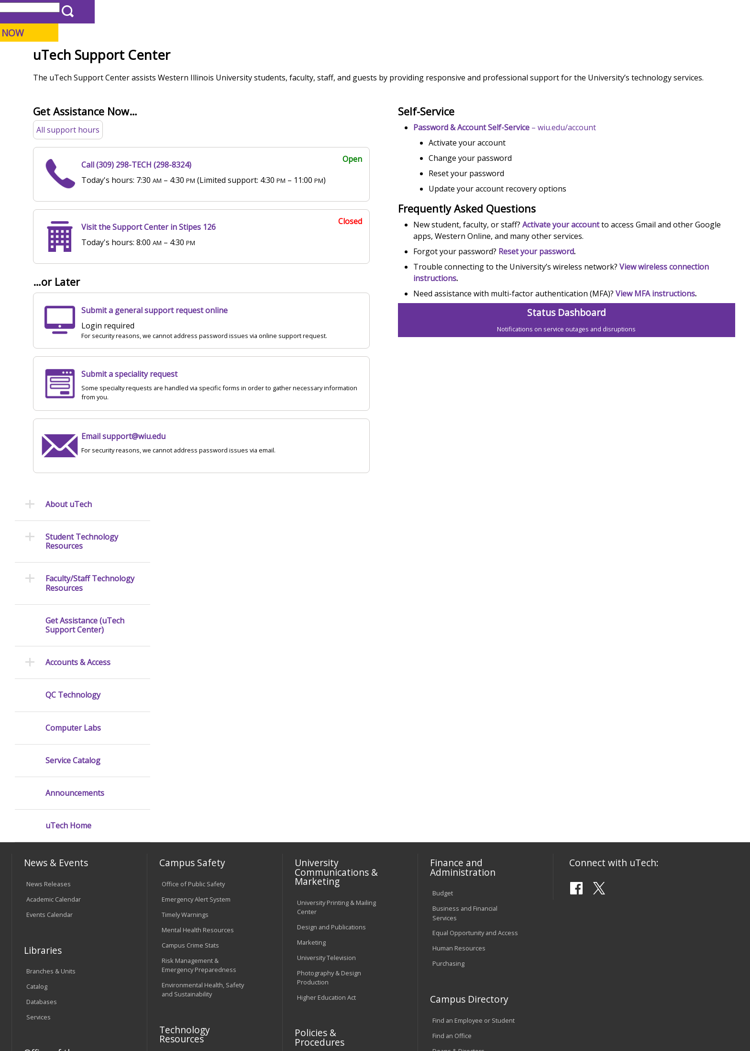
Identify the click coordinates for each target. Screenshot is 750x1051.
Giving (421, 76)
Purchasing (448, 703)
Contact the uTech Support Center (679, 1015)
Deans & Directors (458, 790)
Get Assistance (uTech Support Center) (84, 249)
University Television (326, 696)
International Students (147, 11)
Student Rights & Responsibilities (321, 893)
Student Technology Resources (81, 166)
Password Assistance (192, 830)
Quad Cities (234, 57)
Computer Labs (73, 351)
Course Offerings (444, 11)
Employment (105, 973)
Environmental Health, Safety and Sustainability (203, 729)
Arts (318, 76)
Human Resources (458, 687)
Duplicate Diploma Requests (66, 838)
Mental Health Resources (198, 669)
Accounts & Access (77, 286)
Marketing (311, 681)
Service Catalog (72, 384)
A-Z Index (531, 11)
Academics (145, 76)
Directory (493, 11)
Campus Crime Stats (190, 684)
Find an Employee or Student (473, 759)
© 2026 (39, 1016)
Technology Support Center (201, 845)
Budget (442, 632)
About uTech (68, 128)
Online (276, 57)
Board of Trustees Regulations (341, 818)
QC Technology (72, 319)
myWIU (565, 11)
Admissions (211, 76)
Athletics (367, 76)
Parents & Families (44, 11)
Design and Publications (331, 666)
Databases (41, 741)
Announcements (74, 417)
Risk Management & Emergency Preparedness (199, 704)
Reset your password (596, 331)
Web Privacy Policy (216, 1016)
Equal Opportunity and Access (475, 672)
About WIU (79, 76)
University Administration (468, 805)
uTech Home (68, 449)
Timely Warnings (185, 654)
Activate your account (620, 304)
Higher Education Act (326, 736)
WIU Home (183, 97)
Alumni (272, 76)
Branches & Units (51, 710)
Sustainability (165, 973)
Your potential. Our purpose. (111, 57)
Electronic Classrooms (193, 815)
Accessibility (50, 973)
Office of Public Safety (193, 623)
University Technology (244, 97)
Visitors (93, 11)
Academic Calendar (53, 638)
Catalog (36, 726)
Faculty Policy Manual (326, 833)
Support (301, 97)
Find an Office (452, 774)
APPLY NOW (653, 32)
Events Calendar (49, 654)
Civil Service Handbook (329, 873)
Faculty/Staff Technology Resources (89, 207)
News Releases (48, 623)
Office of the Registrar (51, 797)
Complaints (313, 912)
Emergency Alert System (196, 638)
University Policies (323, 802)
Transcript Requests (55, 822)
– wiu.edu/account (564, 207)
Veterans (217, 973)
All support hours (192, 209)
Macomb (188, 57)
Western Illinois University (154, 41)
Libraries (397, 11)
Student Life (481, 76)
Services (38, 756)
